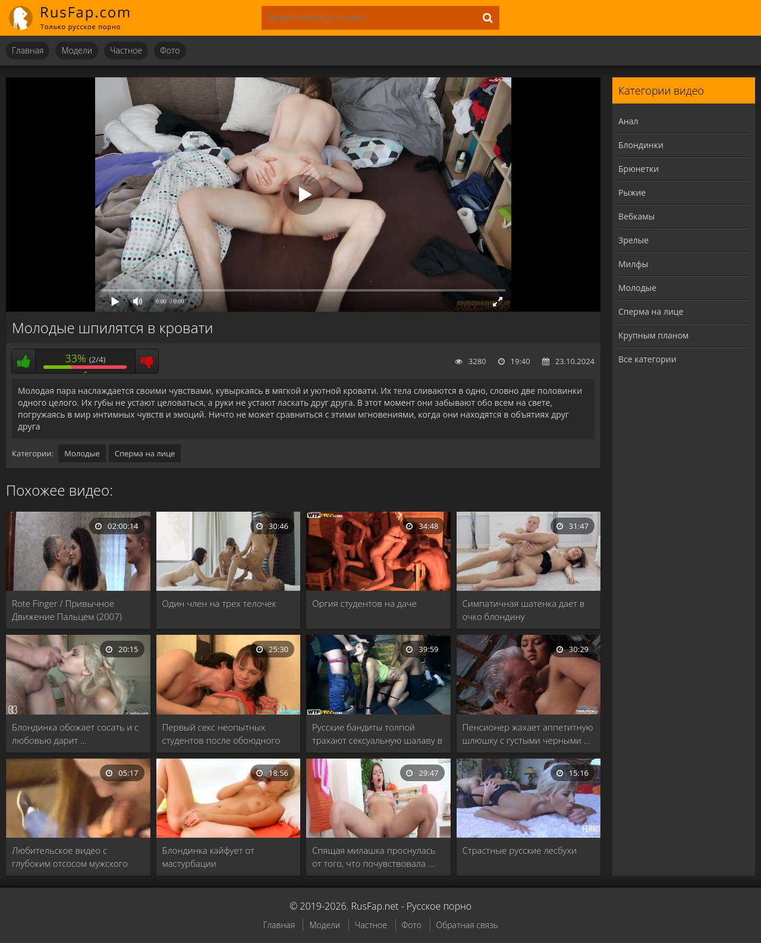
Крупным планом (653, 335)
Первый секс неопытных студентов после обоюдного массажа (221, 734)
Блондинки (640, 145)
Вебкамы (636, 216)
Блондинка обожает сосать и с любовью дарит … (75, 733)
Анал (628, 121)
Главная (27, 50)
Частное (126, 50)
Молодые (82, 453)
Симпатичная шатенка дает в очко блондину (524, 609)
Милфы (633, 264)
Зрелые (633, 240)
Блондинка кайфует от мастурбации (208, 856)
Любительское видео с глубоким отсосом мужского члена (70, 857)
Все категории (647, 359)
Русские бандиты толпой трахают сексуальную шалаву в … (377, 734)
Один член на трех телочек (219, 603)
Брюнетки (638, 168)
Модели (76, 50)
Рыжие (632, 192)
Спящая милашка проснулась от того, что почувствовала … (373, 856)
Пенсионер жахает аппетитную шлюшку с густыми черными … (528, 733)
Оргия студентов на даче (364, 603)
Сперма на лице (145, 453)
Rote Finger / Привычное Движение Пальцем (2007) (67, 609)
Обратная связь (467, 925)
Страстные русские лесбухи (520, 850)
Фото (170, 50)
